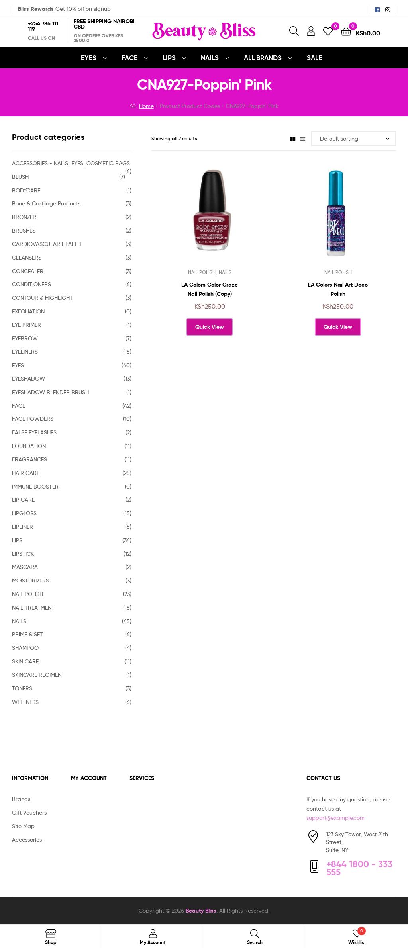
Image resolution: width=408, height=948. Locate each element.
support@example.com (335, 817)
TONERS (22, 688)
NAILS (210, 57)
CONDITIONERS (31, 284)
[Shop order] (353, 139)
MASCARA (25, 566)
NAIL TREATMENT (33, 607)
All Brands (263, 57)
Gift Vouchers (29, 812)
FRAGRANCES (29, 459)
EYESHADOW (28, 378)
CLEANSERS (26, 257)
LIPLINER (22, 526)
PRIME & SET (27, 634)
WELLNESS (25, 701)
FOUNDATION (29, 445)
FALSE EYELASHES (34, 432)
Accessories (27, 839)
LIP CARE (23, 499)
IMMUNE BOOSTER (35, 486)
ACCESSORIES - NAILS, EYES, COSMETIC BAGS (71, 163)
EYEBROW (25, 338)
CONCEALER (27, 271)
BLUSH (20, 176)
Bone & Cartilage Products (46, 203)
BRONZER (24, 216)
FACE (129, 57)
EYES (88, 57)
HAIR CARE (25, 472)
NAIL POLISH (202, 272)
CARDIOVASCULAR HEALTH (46, 243)
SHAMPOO (25, 647)
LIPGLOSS (24, 513)
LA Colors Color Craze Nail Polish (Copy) (209, 289)
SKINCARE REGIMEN (36, 674)
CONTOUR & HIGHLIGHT (42, 297)
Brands (21, 799)
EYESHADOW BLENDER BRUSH (50, 392)
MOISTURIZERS (30, 580)
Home (146, 105)
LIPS (169, 57)
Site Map (23, 826)
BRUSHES (23, 230)
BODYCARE (26, 190)
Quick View (209, 326)
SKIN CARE (25, 661)
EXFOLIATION (28, 311)
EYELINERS (25, 351)
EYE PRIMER (26, 324)
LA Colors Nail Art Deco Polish (338, 289)
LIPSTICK (23, 553)
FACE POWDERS (32, 418)
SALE (314, 57)
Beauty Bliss (201, 910)
